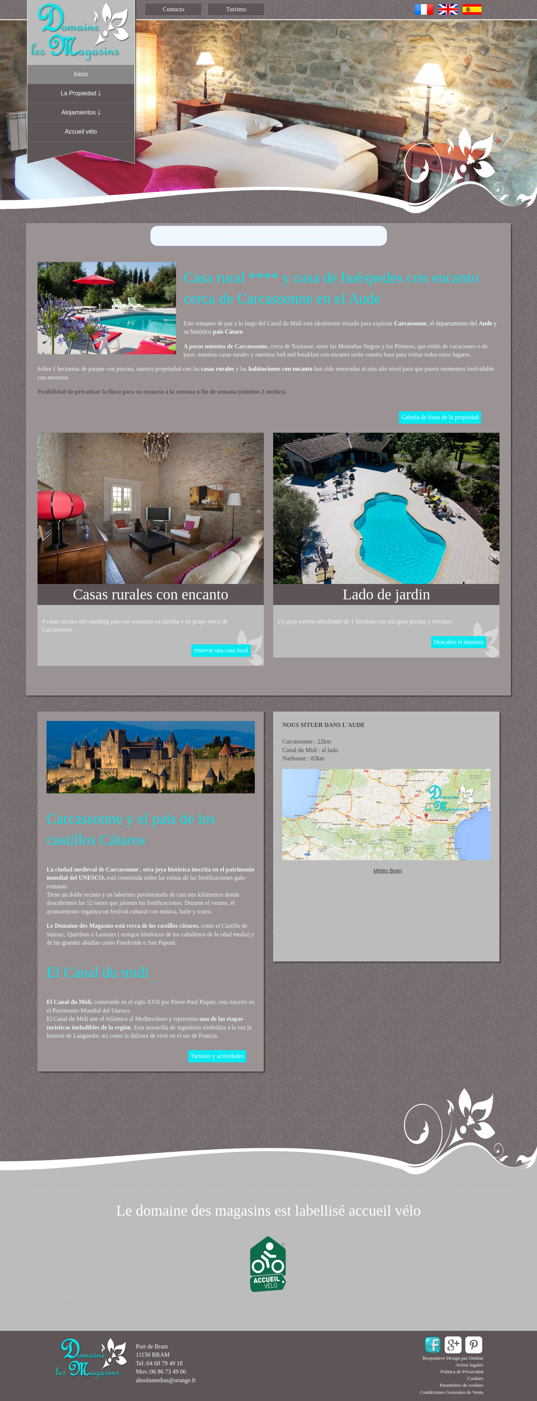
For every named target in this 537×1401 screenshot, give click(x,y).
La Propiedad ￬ (81, 93)
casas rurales (217, 369)
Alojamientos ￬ (80, 112)
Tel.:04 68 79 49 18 (159, 1363)
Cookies (475, 1378)
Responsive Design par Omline (453, 1358)
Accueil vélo (81, 131)
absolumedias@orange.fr (166, 1380)
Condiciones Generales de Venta (451, 1392)
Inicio (81, 74)
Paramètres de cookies (461, 1385)
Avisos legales (469, 1365)
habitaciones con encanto (280, 369)
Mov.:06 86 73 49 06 (161, 1371)
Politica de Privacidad (462, 1371)
